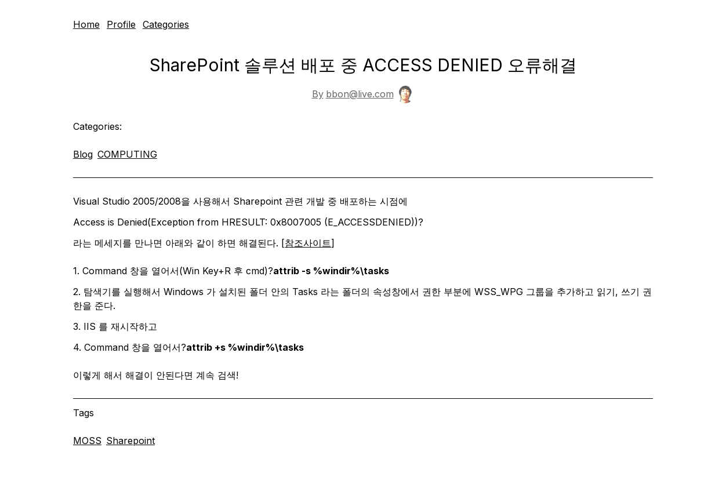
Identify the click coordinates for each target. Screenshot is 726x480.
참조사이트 (308, 243)
